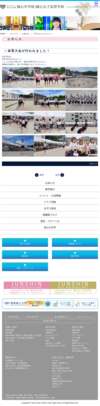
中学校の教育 (51, 330)
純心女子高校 (77, 327)
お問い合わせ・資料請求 (62, 357)
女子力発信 (50, 208)
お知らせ (25, 34)
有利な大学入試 (78, 346)
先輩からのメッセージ (80, 343)
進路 (47, 340)
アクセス (55, 360)
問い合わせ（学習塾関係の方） (17, 368)
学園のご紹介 (11, 327)
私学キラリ (56, 386)
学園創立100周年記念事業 (62, 381)
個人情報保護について (62, 317)
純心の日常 (50, 227)
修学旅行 (50, 189)
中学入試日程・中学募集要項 (16, 363)
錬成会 (25, 254)
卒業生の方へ (57, 366)
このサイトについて (84, 317)
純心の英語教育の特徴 (60, 368)
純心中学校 (50, 327)
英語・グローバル (50, 221)
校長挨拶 (8, 333)
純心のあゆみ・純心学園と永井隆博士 (19, 338)
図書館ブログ (50, 214)
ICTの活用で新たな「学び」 (56, 346)
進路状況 (75, 340)
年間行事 (49, 333)
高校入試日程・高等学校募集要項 (18, 366)
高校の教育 (76, 330)
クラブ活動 (50, 202)
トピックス (14, 34)
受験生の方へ (11, 357)
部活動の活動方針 (50, 321)
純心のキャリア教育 (53, 343)
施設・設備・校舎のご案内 (62, 371)
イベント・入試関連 (50, 195)
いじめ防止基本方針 (31, 317)
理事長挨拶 (9, 330)
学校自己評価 (13, 317)
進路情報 (75, 254)
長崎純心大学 (57, 384)
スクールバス (57, 373)
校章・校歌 (9, 340)
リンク (46, 317)
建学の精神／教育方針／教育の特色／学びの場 (23, 335)
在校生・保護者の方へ (60, 363)
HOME (2, 34)
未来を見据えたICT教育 (81, 351)
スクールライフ (51, 335)
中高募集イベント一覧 (13, 360)
